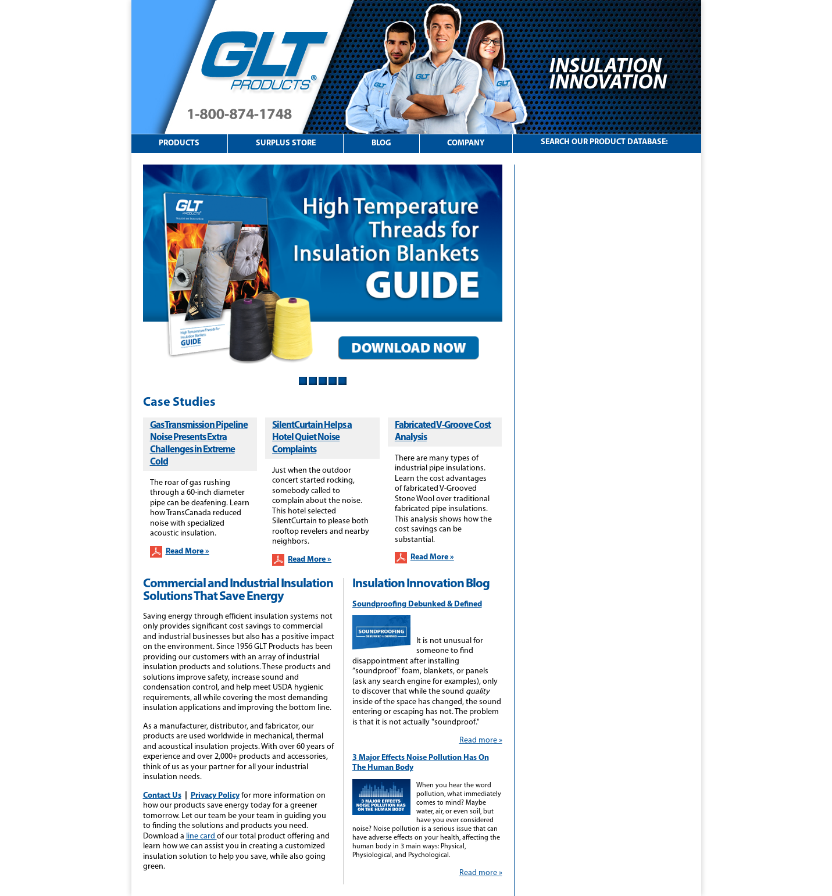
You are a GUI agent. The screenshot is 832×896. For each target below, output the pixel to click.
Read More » (187, 551)
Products (179, 143)
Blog (381, 143)
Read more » (480, 740)
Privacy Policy (215, 795)
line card (201, 836)
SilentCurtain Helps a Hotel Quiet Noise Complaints (312, 437)
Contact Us (162, 795)
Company (465, 143)
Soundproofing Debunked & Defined (417, 604)
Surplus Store (286, 143)
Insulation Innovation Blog (421, 584)
